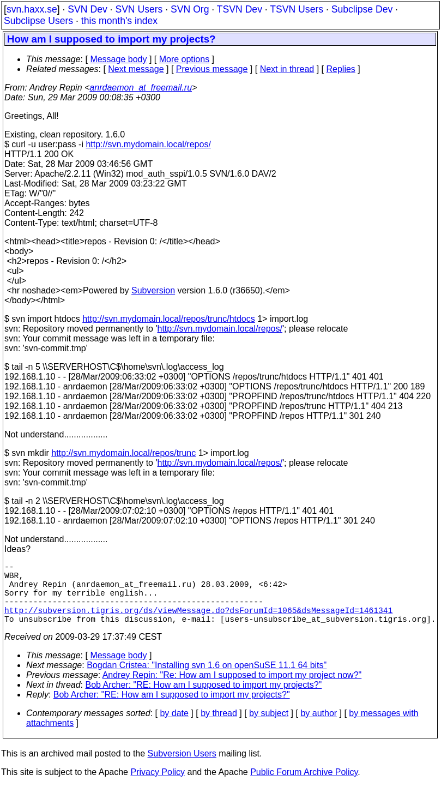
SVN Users (138, 9)
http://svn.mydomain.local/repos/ (148, 144)
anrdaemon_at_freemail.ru (140, 87)
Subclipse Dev (361, 9)
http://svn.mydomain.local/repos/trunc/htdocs (168, 318)
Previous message (212, 69)
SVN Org (190, 9)
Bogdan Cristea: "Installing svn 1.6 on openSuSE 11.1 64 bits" (207, 680)
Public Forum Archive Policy (304, 787)
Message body (118, 59)
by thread (219, 728)
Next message (136, 69)
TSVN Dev (239, 9)
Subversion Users (182, 768)
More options (184, 59)
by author (318, 728)
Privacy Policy (157, 787)
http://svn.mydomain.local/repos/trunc (123, 453)
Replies (341, 69)
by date (174, 728)
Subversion (153, 290)
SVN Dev (87, 9)
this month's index (119, 20)
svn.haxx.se (32, 9)
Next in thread (287, 69)
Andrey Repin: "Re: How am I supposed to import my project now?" (232, 690)
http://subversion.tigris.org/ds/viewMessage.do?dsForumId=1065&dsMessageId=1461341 (198, 622)
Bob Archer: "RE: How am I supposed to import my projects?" (204, 700)
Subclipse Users (38, 20)
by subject (268, 728)
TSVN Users (296, 9)
